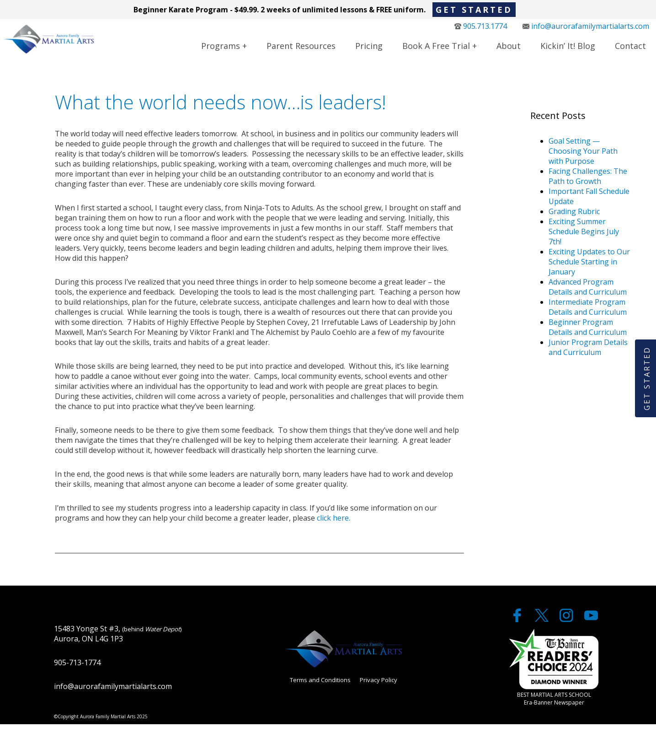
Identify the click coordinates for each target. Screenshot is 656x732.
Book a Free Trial (436, 49)
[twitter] (542, 627)
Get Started (474, 9)
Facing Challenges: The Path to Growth (588, 184)
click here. (333, 526)
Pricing (369, 49)
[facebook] (518, 627)
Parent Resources (301, 49)
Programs (220, 49)
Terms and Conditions (320, 688)
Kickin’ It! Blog (567, 49)
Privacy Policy (378, 688)
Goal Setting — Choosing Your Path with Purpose (583, 159)
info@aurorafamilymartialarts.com (586, 30)
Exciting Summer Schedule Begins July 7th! (584, 239)
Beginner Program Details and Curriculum (588, 335)
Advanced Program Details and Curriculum (588, 295)
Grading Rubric (574, 219)
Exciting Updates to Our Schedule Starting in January (589, 269)
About (508, 49)
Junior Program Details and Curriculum (588, 355)
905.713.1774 (480, 30)
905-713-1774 (77, 670)
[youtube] (591, 627)
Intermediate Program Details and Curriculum (588, 315)
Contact (630, 49)
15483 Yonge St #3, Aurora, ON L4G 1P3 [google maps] (118, 641)
